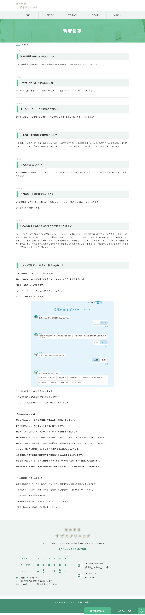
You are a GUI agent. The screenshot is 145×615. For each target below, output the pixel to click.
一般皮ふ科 (49, 17)
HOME (27, 17)
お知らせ (117, 17)
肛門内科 (95, 17)
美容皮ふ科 (72, 17)
